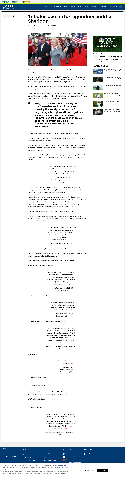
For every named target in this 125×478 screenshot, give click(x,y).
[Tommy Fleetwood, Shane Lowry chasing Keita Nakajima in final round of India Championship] (98, 79)
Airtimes (94, 6)
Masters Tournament (69, 6)
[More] (120, 6)
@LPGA (58, 282)
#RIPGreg (64, 282)
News (80, 6)
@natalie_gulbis (70, 279)
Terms (37, 465)
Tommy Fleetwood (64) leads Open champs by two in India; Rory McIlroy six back (112, 110)
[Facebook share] (4, 16)
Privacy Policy (63, 465)
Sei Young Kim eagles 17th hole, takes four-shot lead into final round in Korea (112, 86)
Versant (17, 465)
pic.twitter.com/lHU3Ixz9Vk (61, 284)
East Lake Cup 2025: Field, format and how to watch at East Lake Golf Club (113, 70)
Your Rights (57, 467)
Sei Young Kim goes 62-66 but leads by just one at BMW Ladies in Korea (112, 102)
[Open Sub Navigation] (50, 6)
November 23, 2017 (61, 290)
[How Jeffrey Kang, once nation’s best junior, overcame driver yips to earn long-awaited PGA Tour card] (98, 95)
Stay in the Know (6, 454)
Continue (102, 470)
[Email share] (13, 16)
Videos (87, 6)
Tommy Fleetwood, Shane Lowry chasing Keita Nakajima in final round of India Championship (112, 78)
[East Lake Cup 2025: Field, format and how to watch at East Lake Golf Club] (98, 71)
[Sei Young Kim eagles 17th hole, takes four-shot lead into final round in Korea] (98, 87)
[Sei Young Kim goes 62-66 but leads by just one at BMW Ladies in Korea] (98, 104)
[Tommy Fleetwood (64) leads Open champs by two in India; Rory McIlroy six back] (98, 112)
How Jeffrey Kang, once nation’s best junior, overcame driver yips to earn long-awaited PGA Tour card (112, 94)
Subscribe (5, 461)
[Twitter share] (9, 16)
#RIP (67, 237)
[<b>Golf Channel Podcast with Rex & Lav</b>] (107, 44)
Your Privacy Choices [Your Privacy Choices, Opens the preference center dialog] (89, 470)
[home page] (8, 7)
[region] (62, 470)
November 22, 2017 (67, 243)
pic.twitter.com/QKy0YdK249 (61, 240)
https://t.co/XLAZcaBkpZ (66, 310)
